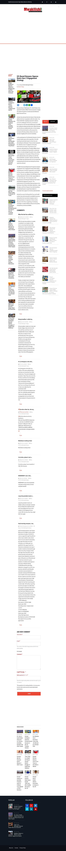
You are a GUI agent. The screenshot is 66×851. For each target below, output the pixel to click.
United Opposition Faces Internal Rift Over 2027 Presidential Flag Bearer (11, 141)
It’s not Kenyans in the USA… (25, 361)
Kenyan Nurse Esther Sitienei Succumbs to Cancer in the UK (35, 781)
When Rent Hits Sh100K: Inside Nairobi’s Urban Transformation (53, 210)
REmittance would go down (25, 441)
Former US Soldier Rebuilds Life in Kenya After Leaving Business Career (11, 123)
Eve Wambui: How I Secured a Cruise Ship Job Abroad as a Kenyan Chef (11, 291)
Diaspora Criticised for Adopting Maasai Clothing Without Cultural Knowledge (49, 220)
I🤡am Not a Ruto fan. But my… (26, 409)
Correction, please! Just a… (25, 457)
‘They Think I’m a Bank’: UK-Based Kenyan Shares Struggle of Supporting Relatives (11, 323)
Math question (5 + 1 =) (22, 675)
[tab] (45, 121)
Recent (45, 121)
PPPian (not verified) (23, 412)
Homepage (19, 651)
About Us (11, 847)
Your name (19, 634)
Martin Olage (21, 86)
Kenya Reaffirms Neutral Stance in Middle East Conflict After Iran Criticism (11, 88)
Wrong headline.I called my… (25, 319)
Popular (52, 121)
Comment (19, 654)
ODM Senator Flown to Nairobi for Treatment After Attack (11, 226)
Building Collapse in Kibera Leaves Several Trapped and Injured (11, 106)
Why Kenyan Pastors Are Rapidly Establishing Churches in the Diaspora (48, 230)
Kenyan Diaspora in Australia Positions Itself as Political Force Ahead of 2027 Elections (20, 783)
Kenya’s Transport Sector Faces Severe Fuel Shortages (53, 201)
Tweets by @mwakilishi (47, 190)
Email (18, 641)
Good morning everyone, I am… (26, 523)
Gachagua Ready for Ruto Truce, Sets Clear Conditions (11, 275)
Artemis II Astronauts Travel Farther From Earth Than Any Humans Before (11, 159)
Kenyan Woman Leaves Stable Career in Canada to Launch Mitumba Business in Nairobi (49, 291)
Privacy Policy (23, 847)
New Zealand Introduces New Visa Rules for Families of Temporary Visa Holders (49, 181)
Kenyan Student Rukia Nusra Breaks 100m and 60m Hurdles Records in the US (28, 782)
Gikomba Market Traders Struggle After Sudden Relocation (11, 259)
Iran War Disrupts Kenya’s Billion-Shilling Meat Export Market (53, 270)
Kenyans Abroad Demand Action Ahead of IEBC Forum (20, 760)
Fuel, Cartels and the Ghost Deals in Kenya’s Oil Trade (11, 192)
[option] (20, 2)
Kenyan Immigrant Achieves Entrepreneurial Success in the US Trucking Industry (11, 209)
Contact (16, 847)
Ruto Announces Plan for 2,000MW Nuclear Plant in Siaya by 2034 (50, 250)
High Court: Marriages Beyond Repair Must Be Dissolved (11, 306)
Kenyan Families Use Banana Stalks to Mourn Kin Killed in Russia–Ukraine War (49, 240)
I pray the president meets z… (25, 496)
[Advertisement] (29, 28)
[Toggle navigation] (58, 6)
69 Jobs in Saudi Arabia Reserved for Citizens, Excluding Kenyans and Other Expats (11, 242)
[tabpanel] (50, 154)
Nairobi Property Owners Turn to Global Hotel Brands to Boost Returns (49, 260)
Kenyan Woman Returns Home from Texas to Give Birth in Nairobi (11, 177)
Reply (20, 313)
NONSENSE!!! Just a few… (24, 475)
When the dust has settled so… (26, 214)
